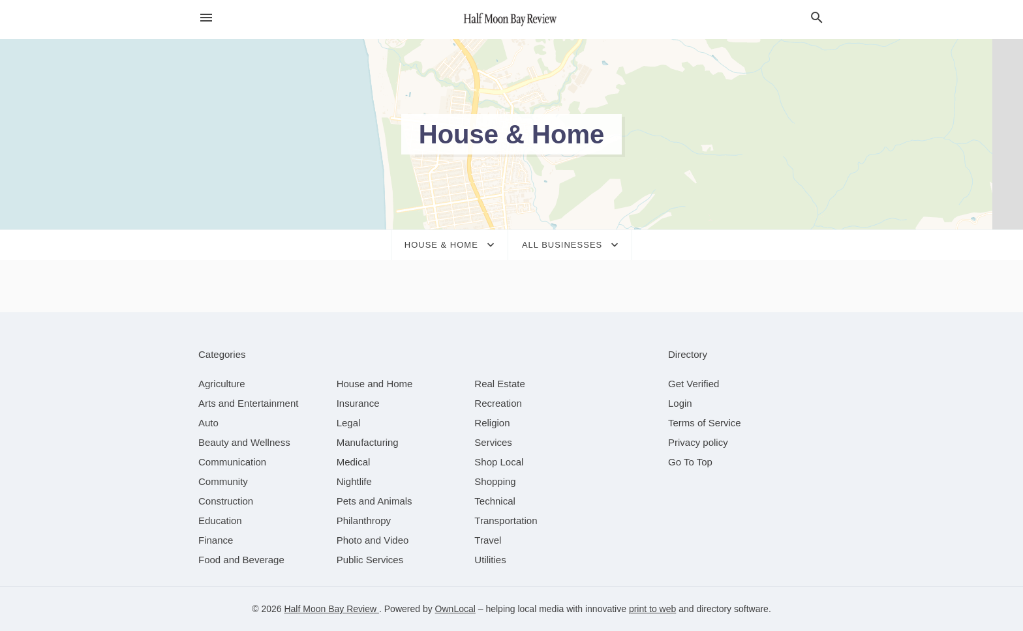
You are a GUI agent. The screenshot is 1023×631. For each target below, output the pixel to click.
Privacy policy (698, 442)
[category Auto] (208, 422)
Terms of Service (704, 422)
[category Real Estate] (499, 383)
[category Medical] (354, 461)
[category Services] (493, 442)
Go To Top (690, 461)
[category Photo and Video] (373, 540)
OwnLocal (455, 609)
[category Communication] (232, 461)
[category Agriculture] (221, 383)
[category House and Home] (375, 383)
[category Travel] (487, 540)
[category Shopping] (494, 481)
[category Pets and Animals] (374, 500)
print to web (652, 609)
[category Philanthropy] (364, 520)
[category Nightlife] (354, 481)
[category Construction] (225, 500)
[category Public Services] (370, 559)
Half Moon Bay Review (331, 609)
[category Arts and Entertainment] (248, 403)
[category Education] (220, 520)
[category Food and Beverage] (241, 559)
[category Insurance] (358, 403)
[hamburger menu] (206, 18)
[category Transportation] (505, 520)
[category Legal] (349, 422)
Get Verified (693, 383)
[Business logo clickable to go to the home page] (511, 19)
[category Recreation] (498, 403)
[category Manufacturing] (368, 442)
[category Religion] (492, 422)
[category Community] (223, 481)
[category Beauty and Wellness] (244, 442)
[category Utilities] (490, 559)
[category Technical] (494, 500)
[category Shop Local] (498, 461)
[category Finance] (215, 540)
